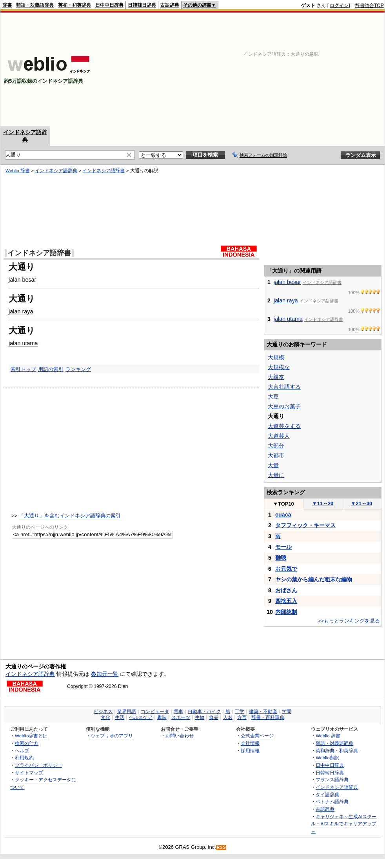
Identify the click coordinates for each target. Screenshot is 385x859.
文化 (105, 717)
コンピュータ (155, 711)
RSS (221, 847)
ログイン (339, 5)
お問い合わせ (179, 735)
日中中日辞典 (109, 5)
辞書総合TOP (369, 5)
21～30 (361, 503)
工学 (239, 711)
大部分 (276, 445)
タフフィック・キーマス (305, 525)
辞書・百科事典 (267, 717)
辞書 (7, 5)
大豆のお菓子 (284, 406)
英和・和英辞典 (74, 5)
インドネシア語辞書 (103, 170)
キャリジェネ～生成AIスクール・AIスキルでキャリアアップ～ (343, 824)
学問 (286, 711)
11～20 (323, 503)
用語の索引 (51, 369)
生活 (119, 717)
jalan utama (23, 343)
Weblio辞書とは (31, 735)
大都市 (276, 455)
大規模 (276, 357)
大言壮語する (284, 387)
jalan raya (21, 311)
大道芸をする (284, 426)
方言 (242, 717)
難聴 (280, 558)
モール (283, 547)
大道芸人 (279, 436)
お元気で (286, 569)
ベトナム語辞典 (332, 801)
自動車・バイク (204, 711)
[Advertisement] (288, 69)
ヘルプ (22, 750)
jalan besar (22, 280)
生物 (199, 717)
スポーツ (180, 717)
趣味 (162, 717)
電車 (178, 711)
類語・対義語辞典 (35, 5)
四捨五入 (286, 601)
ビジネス (103, 711)
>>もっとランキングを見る (349, 621)
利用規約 (24, 757)
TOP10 (283, 504)
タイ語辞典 (327, 794)
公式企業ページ (257, 735)
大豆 (273, 396)
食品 (213, 717)
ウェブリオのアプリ (112, 735)
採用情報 (250, 750)
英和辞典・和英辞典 (337, 750)
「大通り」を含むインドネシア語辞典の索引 (70, 516)
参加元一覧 (104, 674)
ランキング (78, 369)
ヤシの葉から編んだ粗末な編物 (313, 579)
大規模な (279, 367)
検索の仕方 (26, 743)
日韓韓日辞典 (142, 5)
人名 (227, 717)
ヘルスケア (141, 717)
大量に (276, 475)
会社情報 (250, 743)
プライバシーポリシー (38, 765)
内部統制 (286, 612)
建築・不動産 (263, 711)
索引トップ (23, 369)
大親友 (276, 377)
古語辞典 (169, 5)
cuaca (283, 514)
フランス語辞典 (332, 779)
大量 (273, 465)
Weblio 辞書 (17, 170)
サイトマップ (29, 772)
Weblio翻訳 (327, 757)
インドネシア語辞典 (56, 170)
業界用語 (126, 711)
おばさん (286, 590)
